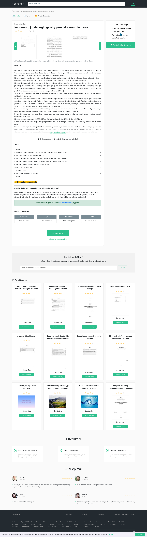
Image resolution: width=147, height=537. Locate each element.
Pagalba (84, 514)
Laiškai (76, 524)
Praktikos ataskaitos (88, 524)
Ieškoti (122, 268)
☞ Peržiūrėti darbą (65, 203)
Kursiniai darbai (24, 221)
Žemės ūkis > (16, 11)
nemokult (18, 3)
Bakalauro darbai (52, 526)
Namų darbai (100, 522)
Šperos (25, 524)
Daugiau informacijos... (58, 133)
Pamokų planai (66, 526)
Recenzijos (15, 524)
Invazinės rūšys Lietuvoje (26, 336)
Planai (77, 526)
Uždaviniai (51, 524)
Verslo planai (26, 526)
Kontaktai (101, 514)
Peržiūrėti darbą (58, 233)
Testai (33, 524)
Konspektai (59, 522)
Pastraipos (113, 524)
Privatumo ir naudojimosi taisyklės (124, 514)
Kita (69, 524)
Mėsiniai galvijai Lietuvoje (120, 286)
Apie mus (69, 514)
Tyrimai (41, 524)
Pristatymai (102, 524)
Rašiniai (121, 522)
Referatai (60, 524)
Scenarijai (96, 526)
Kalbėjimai (15, 526)
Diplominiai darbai (26, 522)
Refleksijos (86, 526)
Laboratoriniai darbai (86, 522)
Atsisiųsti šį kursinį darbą (120, 45)
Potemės (122, 524)
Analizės (14, 522)
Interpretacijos (47, 522)
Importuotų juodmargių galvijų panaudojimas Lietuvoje (37, 11)
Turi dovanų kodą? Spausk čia (57, 239)
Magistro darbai (38, 526)
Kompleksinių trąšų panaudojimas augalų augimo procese (120, 388)
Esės (37, 522)
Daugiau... (111, 534)
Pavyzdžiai (111, 522)
